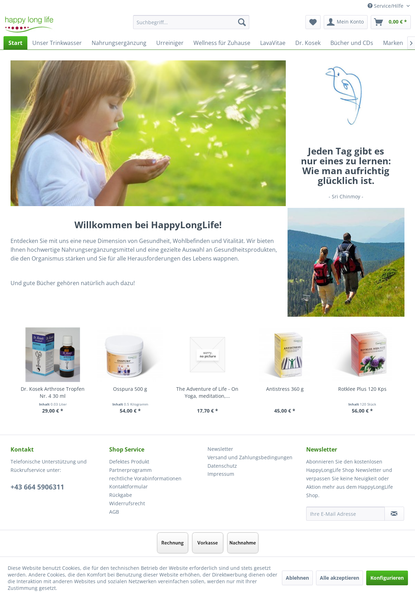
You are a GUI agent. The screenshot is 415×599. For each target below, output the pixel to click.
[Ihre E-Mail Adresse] (345, 514)
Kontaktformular (128, 486)
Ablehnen (297, 577)
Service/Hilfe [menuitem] (386, 5)
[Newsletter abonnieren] (394, 514)
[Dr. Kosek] (307, 43)
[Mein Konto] (346, 22)
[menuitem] (191, 25)
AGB (114, 511)
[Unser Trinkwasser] (57, 43)
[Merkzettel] (313, 22)
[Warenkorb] (391, 22)
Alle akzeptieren (339, 577)
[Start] (15, 43)
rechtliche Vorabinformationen (145, 478)
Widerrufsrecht (127, 503)
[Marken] (393, 43)
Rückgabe (120, 495)
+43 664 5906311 (37, 487)
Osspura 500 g (130, 389)
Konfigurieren (387, 577)
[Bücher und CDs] (351, 43)
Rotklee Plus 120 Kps (362, 389)
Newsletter (220, 449)
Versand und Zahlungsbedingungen (250, 457)
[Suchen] (242, 22)
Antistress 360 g (285, 389)
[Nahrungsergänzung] (119, 43)
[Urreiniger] (170, 43)
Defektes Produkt (129, 461)
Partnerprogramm (130, 470)
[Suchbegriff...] (191, 22)
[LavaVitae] (272, 43)
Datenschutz (222, 465)
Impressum (221, 473)
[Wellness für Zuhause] (222, 43)
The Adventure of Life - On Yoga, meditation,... (207, 392)
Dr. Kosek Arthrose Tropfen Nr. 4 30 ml (53, 392)
